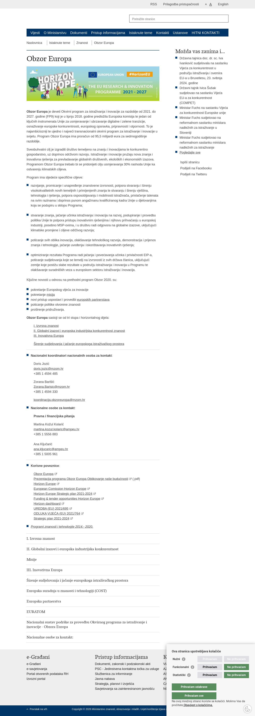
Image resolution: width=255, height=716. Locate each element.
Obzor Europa (104, 43)
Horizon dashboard (47, 503)
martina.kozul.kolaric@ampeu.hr (56, 429)
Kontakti (162, 33)
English (223, 4)
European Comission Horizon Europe (60, 489)
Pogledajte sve (190, 152)
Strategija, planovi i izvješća (114, 684)
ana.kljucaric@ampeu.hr (51, 449)
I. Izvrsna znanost (46, 326)
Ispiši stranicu (187, 162)
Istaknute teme (140, 33)
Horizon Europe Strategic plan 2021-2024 (63, 494)
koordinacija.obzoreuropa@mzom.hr (59, 400)
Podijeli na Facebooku (193, 168)
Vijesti (35, 33)
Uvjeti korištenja (149, 709)
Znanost (82, 43)
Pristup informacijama (108, 33)
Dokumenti (78, 33)
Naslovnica (34, 43)
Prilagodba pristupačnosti (181, 4)
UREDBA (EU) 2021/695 (51, 508)
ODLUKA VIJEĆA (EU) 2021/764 (57, 513)
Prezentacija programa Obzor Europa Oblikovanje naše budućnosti (81, 479)
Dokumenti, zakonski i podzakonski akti (122, 664)
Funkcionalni (181, 674)
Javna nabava (105, 679)
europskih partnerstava (93, 299)
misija (51, 294)
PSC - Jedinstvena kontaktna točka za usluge (127, 669)
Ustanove (180, 33)
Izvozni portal (36, 679)
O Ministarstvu (55, 33)
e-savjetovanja (37, 669)
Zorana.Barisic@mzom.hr (52, 387)
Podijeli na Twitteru (191, 174)
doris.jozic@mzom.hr (48, 368)
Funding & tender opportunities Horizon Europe (67, 498)
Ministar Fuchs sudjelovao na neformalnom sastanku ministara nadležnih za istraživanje (203, 142)
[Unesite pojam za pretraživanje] (175, 19)
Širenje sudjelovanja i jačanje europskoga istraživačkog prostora (79, 344)
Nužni (176, 666)
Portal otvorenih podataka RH (47, 674)
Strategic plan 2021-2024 (51, 518)
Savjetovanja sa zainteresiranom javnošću (124, 688)
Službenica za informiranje (113, 674)
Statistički (179, 682)
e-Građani (34, 664)
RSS (153, 4)
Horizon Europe (45, 484)
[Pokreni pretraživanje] (224, 18)
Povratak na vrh (38, 709)
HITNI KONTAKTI (205, 33)
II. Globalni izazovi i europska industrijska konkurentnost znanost (79, 331)
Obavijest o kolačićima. (198, 705)
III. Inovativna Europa (49, 336)
